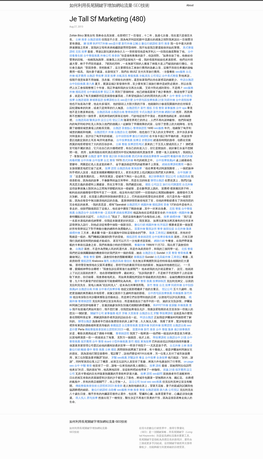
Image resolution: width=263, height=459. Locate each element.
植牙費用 (80, 75)
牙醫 (156, 313)
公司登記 (156, 75)
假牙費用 (86, 341)
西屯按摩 (92, 397)
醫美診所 (95, 120)
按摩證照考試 (136, 144)
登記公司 (170, 176)
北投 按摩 (81, 51)
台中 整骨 (175, 95)
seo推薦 (122, 357)
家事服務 (170, 108)
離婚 (83, 349)
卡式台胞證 (146, 112)
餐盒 (141, 357)
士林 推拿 (81, 39)
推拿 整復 (139, 389)
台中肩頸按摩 (184, 99)
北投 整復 (175, 208)
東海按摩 (136, 168)
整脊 (160, 228)
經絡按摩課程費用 (172, 164)
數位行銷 (140, 224)
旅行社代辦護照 (172, 184)
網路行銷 (170, 112)
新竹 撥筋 (146, 108)
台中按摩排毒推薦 (162, 236)
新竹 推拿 (164, 43)
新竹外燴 (127, 43)
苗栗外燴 (140, 228)
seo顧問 (165, 156)
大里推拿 (133, 313)
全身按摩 (161, 357)
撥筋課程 (157, 204)
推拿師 (116, 55)
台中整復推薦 (92, 55)
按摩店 (137, 140)
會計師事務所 (157, 176)
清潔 (107, 75)
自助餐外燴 (96, 212)
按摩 (113, 75)
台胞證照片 (133, 108)
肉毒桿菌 (74, 160)
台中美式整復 (170, 75)
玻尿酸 (173, 305)
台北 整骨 (109, 160)
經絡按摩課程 (124, 212)
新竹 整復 (153, 285)
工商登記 (160, 232)
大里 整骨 (171, 252)
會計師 (113, 156)
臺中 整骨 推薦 (143, 281)
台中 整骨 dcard (101, 341)
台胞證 (91, 75)
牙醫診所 (133, 357)
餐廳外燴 (175, 156)
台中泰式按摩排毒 (109, 289)
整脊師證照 (132, 112)
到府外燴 (169, 99)
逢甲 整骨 (102, 156)
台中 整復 (161, 329)
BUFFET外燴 (100, 43)
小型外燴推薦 (120, 341)
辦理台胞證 (157, 180)
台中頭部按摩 (124, 136)
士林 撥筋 (110, 349)
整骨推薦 (183, 252)
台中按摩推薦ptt (165, 160)
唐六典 (90, 83)
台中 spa (181, 108)
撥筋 (148, 184)
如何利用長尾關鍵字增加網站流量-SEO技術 (109, 5)
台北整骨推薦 (130, 325)
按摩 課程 (155, 365)
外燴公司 (105, 55)
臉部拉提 (168, 228)
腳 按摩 (88, 43)
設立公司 (106, 120)
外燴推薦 (183, 305)
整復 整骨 (89, 257)
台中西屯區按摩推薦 (146, 99)
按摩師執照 (159, 281)
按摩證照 (166, 325)
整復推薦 (133, 75)
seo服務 (180, 71)
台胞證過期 (94, 39)
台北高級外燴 (162, 257)
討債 (161, 99)
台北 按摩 (165, 285)
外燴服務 (171, 212)
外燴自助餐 (124, 156)
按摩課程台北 (112, 99)
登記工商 (109, 91)
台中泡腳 (182, 172)
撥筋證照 (80, 91)
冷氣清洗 (121, 75)
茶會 (166, 204)
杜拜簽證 (162, 224)
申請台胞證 (187, 79)
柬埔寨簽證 (96, 99)
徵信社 (128, 261)
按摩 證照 (110, 168)
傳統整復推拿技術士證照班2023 (104, 329)
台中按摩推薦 (124, 140)
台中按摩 (97, 160)
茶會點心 (127, 128)
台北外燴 (187, 184)
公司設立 (156, 184)
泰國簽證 (139, 257)
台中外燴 (86, 160)
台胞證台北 (121, 132)
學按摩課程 (166, 313)
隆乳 (106, 261)
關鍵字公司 (97, 313)
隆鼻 (189, 228)
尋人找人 (80, 397)
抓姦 (166, 369)
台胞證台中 (82, 212)
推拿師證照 (144, 236)
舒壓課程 (147, 140)
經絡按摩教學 (151, 156)
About (190, 5)
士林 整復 (121, 144)
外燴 (72, 91)
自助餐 (112, 389)
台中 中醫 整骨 (83, 365)
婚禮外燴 (175, 216)
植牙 (118, 313)
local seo (146, 381)
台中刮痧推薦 (77, 83)
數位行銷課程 (150, 43)
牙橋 (124, 313)
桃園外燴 (146, 204)
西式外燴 (137, 156)
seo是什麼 (115, 43)
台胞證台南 (117, 112)
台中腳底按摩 (95, 91)
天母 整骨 (158, 108)
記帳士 (137, 43)
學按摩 (100, 75)
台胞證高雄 (103, 112)
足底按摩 (110, 212)
